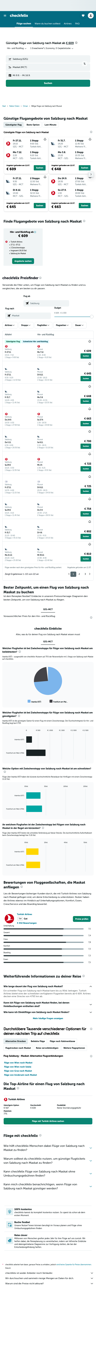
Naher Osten (14, 106)
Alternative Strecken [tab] (15, 1041)
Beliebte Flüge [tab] (38, 1041)
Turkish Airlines (24, 914)
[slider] (92, 316)
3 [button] (85, 574)
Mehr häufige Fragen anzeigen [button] (48, 1018)
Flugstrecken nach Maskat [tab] (18, 1048)
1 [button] (73, 574)
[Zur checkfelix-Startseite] (19, 15)
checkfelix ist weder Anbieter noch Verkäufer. (49, 1273)
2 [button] (79, 574)
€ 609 (70, 43)
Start (4, 106)
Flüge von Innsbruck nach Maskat (20, 1075)
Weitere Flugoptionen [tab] (74, 1048)
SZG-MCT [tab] (48, 609)
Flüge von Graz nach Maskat (18, 1071)
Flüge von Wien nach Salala (17, 1067)
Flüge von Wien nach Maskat (18, 1063)
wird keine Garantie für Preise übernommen (73, 1265)
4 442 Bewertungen (27, 923)
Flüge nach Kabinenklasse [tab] (62, 1041)
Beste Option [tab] (33, 125)
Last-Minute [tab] (50, 125)
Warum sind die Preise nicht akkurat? (49, 1283)
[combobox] (17, 48)
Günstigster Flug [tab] (13, 125)
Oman (25, 106)
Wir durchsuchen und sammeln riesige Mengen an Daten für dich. (49, 1278)
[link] (23, 261)
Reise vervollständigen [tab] (47, 1048)
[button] (5, 15)
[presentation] (76, 42)
